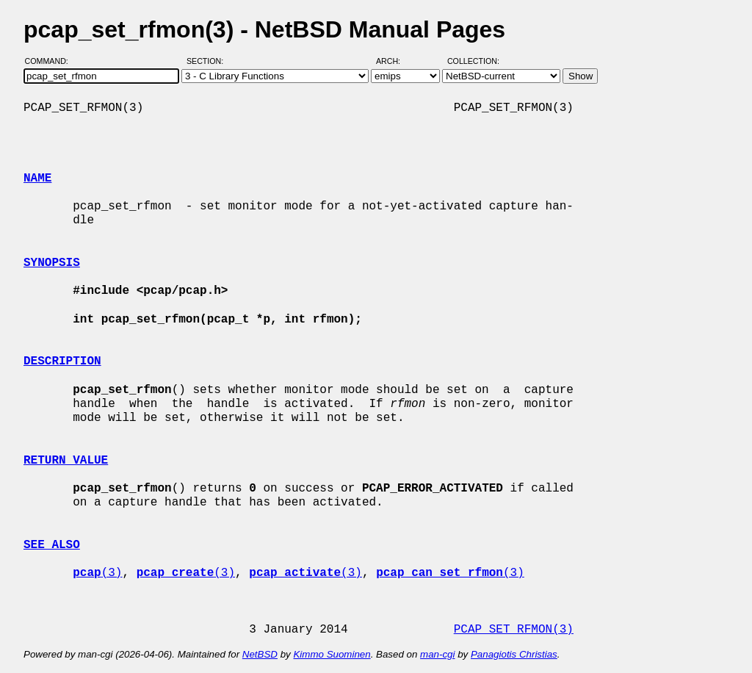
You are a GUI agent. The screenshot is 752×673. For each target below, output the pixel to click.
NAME (37, 178)
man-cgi (437, 654)
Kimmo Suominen (331, 654)
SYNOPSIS (52, 263)
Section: (208, 61)
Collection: (473, 61)
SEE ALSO (52, 545)
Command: (51, 61)
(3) (97, 573)
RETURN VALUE (66, 461)
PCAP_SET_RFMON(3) (514, 630)
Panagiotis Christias (514, 654)
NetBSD (260, 654)
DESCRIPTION (62, 361)
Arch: (394, 61)
